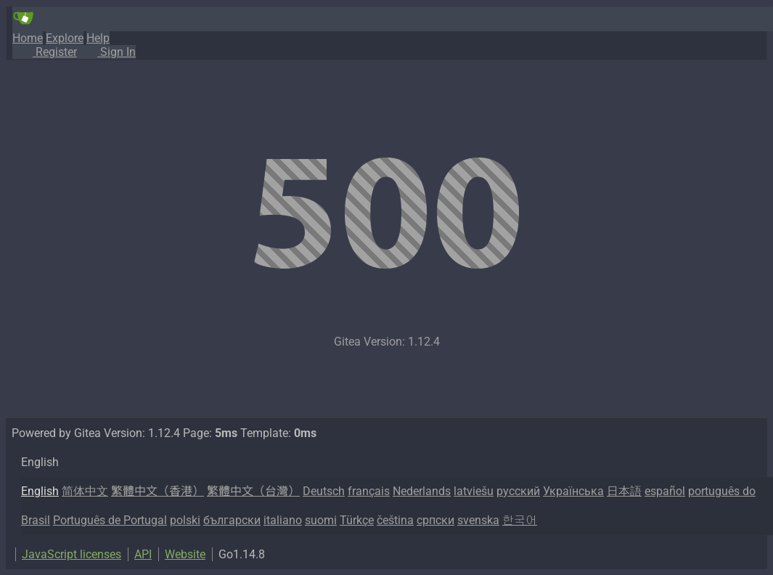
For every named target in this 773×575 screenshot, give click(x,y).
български (232, 520)
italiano (282, 520)
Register (44, 52)
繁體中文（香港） (157, 491)
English (40, 491)
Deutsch (324, 491)
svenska (478, 520)
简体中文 (85, 491)
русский (518, 491)
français (369, 491)
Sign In (106, 52)
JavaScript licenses (71, 554)
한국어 (519, 520)
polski (185, 520)
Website (185, 554)
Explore (64, 38)
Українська (573, 491)
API (143, 554)
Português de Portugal (110, 520)
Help (98, 38)
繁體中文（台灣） (253, 491)
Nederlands (422, 491)
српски (435, 520)
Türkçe (357, 520)
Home (27, 38)
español (665, 491)
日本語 (624, 491)
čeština (395, 520)
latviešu (474, 491)
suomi (321, 520)
